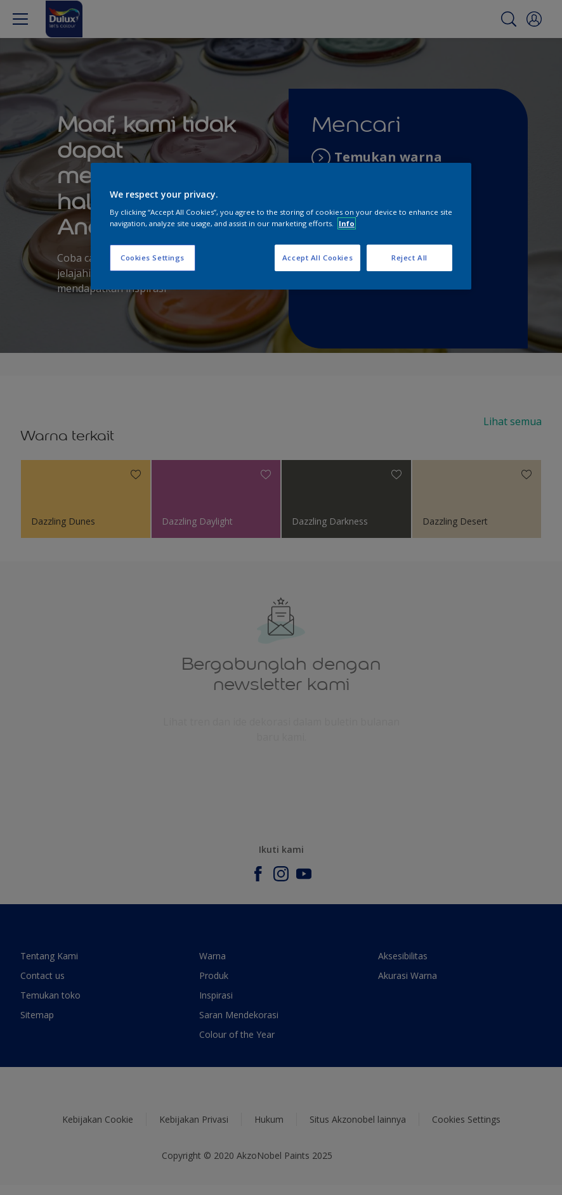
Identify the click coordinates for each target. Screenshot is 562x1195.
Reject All (409, 257)
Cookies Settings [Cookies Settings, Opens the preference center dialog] (153, 257)
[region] (281, 226)
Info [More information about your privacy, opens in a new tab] (347, 223)
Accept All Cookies (317, 257)
